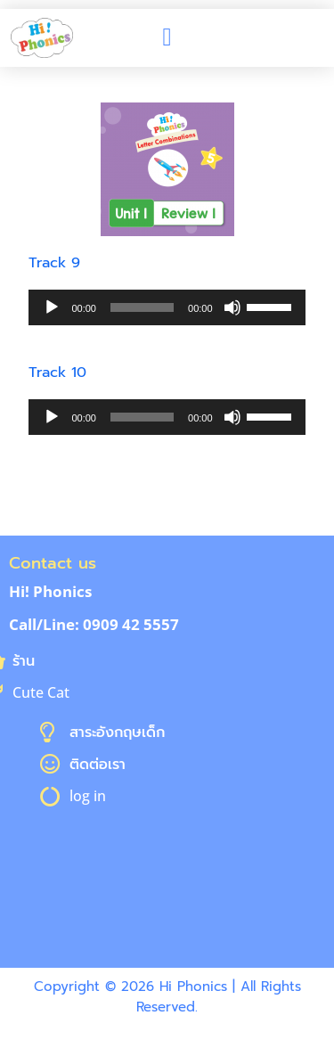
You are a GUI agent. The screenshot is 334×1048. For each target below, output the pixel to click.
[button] (166, 37)
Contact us (52, 563)
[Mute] (232, 307)
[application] (167, 307)
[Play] (52, 307)
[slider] (142, 307)
